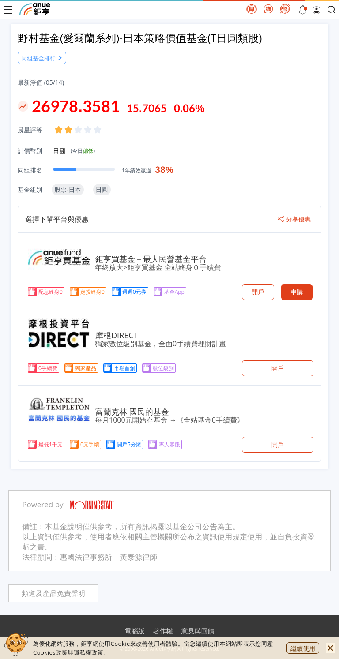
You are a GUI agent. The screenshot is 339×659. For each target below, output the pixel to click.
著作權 (163, 630)
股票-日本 (67, 189)
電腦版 (135, 630)
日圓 (74, 150)
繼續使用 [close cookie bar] (302, 648)
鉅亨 (34, 9)
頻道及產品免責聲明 (53, 593)
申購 (296, 292)
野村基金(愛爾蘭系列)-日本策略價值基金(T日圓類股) (140, 37)
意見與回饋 (198, 631)
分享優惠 (294, 219)
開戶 (258, 292)
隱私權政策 (88, 652)
